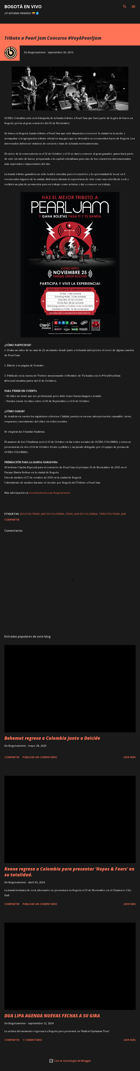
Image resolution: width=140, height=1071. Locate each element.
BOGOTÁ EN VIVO (23, 6)
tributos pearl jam (112, 513)
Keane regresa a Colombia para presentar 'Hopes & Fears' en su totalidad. (69, 872)
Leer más (130, 757)
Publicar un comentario (40, 757)
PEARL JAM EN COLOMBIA (82, 513)
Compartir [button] (11, 519)
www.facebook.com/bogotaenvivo (50, 492)
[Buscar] (124, 6)
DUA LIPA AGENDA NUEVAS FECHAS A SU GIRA (52, 1016)
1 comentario (32, 1040)
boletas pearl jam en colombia (42, 513)
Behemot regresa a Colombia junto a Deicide (52, 738)
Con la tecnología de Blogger (70, 1060)
